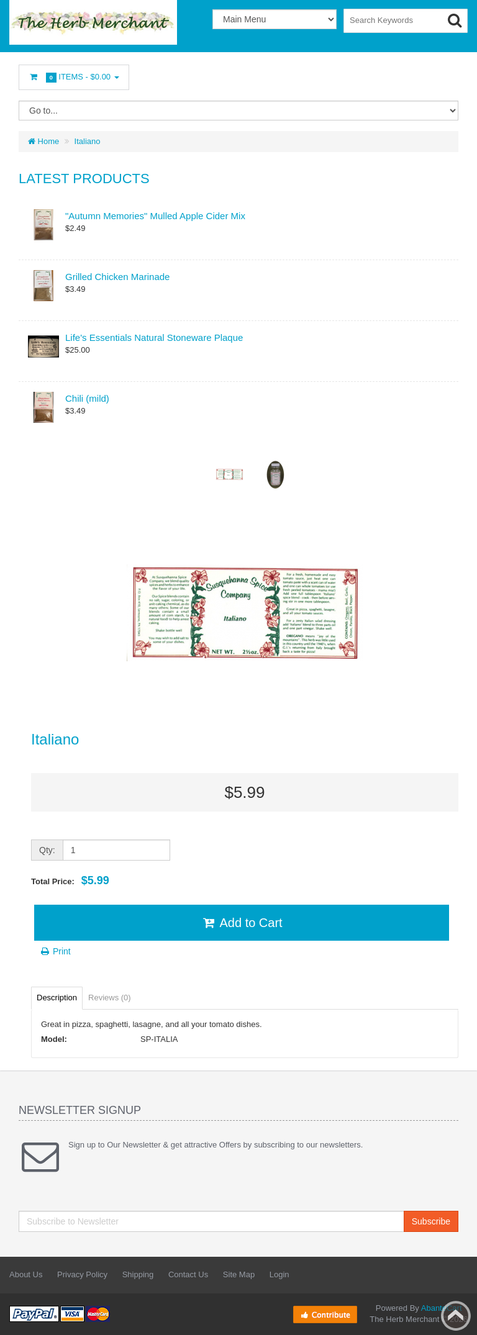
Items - (74, 77)
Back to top (456, 1316)
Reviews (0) (109, 997)
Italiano (88, 141)
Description (57, 997)
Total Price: (70, 880)
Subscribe (431, 1221)
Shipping (138, 1274)
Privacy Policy (82, 1274)
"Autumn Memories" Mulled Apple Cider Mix (155, 215)
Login (279, 1274)
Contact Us (188, 1274)
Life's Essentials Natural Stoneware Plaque (154, 337)
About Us (25, 1274)
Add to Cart (241, 923)
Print (55, 951)
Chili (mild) (87, 398)
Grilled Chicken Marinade (117, 276)
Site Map (239, 1274)
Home (43, 141)
